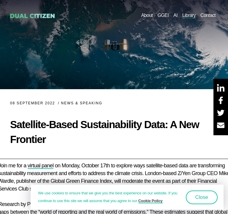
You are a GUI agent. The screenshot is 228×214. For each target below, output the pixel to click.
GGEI (163, 15)
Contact (208, 15)
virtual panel (41, 165)
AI (175, 15)
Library (189, 15)
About (147, 15)
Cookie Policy (150, 201)
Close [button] (201, 197)
